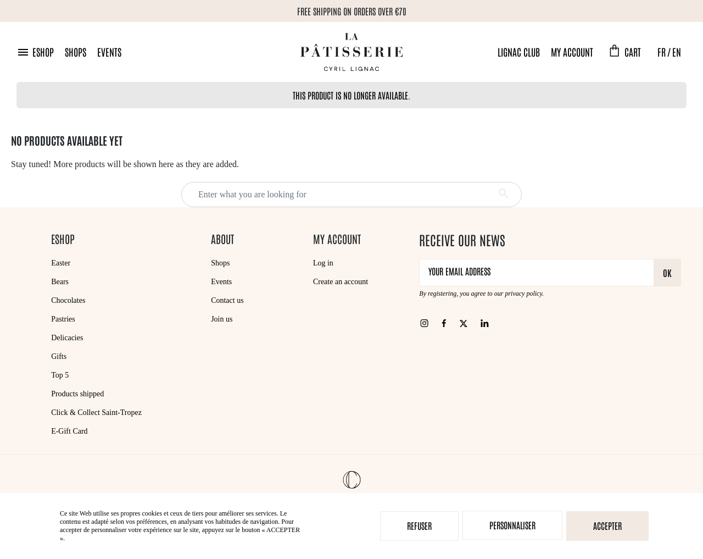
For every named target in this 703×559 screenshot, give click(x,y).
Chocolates (68, 300)
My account (572, 51)
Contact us (227, 300)
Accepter (607, 525)
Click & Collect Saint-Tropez (96, 412)
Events (109, 51)
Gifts (58, 356)
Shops (75, 51)
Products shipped (77, 394)
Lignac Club (519, 51)
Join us (221, 319)
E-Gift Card (69, 431)
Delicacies (67, 338)
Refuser (419, 525)
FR (661, 51)
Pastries (63, 319)
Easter (60, 263)
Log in (323, 263)
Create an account (340, 282)
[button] (35, 52)
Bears (60, 282)
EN (676, 51)
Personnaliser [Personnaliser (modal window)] (512, 524)
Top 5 (60, 375)
